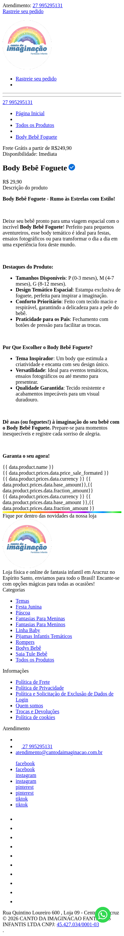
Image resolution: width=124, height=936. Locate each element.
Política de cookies (35, 717)
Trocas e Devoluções (37, 711)
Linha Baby (28, 630)
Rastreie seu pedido (23, 11)
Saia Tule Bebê (31, 654)
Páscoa (23, 612)
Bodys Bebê (28, 648)
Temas (22, 601)
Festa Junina (29, 606)
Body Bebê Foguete (36, 137)
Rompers (25, 642)
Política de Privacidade (40, 688)
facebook (25, 763)
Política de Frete (33, 682)
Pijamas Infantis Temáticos (44, 636)
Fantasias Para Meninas (40, 618)
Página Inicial (30, 113)
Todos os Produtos (35, 125)
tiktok (22, 799)
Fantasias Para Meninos (40, 624)
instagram (26, 775)
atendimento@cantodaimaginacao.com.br (59, 752)
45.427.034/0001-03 (78, 924)
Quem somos (29, 705)
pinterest (25, 787)
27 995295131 (48, 5)
